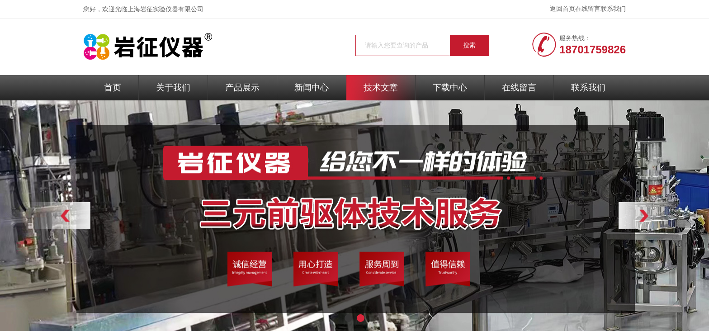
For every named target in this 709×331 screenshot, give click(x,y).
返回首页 (562, 8)
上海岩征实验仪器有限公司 (165, 9)
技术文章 (381, 87)
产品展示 (242, 87)
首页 (112, 87)
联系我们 (613, 8)
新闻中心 (311, 87)
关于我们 (173, 87)
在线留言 (587, 8)
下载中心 (450, 87)
